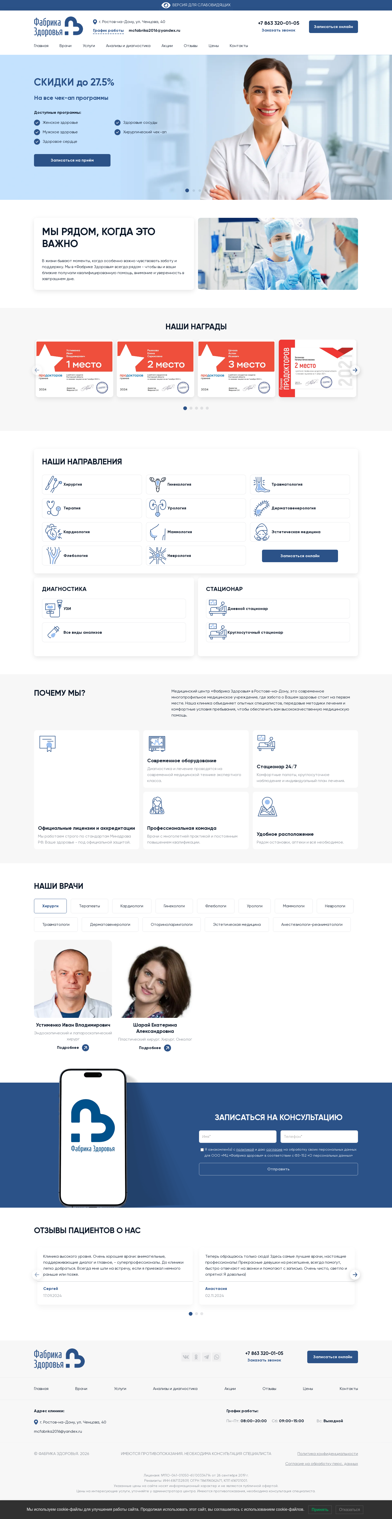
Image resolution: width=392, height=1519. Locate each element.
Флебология (78, 566)
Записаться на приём (72, 160)
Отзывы (191, 45)
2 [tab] (191, 408)
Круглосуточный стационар (258, 648)
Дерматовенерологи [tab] (110, 942)
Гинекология (182, 486)
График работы (108, 30)
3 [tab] (196, 408)
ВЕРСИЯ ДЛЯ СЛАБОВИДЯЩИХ (196, 5)
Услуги (89, 45)
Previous (37, 370)
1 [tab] (185, 409)
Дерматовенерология (296, 513)
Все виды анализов (85, 648)
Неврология (182, 566)
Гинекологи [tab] (174, 923)
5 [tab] (207, 408)
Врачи (66, 45)
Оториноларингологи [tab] (171, 942)
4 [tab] (201, 408)
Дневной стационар (250, 621)
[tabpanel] (74, 373)
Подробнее (73, 1064)
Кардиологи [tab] (131, 923)
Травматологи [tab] (56, 942)
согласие (274, 1167)
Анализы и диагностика (128, 45)
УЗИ (70, 621)
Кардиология (79, 539)
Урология (179, 513)
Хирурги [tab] (50, 923)
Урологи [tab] (254, 923)
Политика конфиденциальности (328, 1470)
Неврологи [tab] (335, 923)
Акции (167, 45)
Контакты (239, 45)
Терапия (74, 513)
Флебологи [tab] (215, 923)
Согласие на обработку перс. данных (321, 1480)
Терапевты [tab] (89, 923)
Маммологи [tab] (293, 923)
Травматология (289, 486)
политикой (245, 1167)
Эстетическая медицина (298, 539)
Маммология (182, 539)
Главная (41, 45)
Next (355, 370)
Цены (214, 45)
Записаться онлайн (333, 26)
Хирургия (75, 486)
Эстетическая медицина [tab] (237, 942)
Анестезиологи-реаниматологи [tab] (311, 942)
